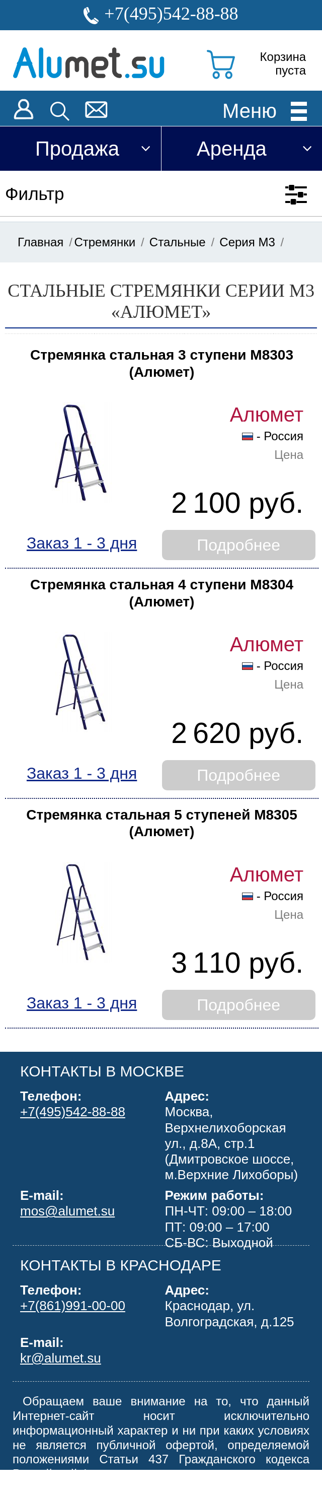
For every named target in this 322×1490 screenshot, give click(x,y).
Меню (249, 110)
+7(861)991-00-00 (72, 1305)
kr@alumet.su (60, 1358)
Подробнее (238, 545)
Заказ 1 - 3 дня (82, 543)
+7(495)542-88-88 (171, 14)
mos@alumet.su (67, 1210)
